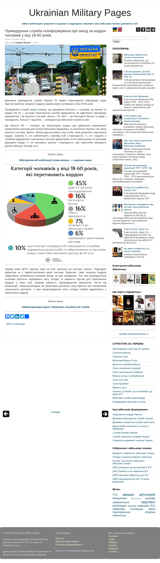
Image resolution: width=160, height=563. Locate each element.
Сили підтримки (121, 383)
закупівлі (88, 23)
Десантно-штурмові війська (126, 364)
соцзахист (62, 23)
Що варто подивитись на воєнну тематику (136, 249)
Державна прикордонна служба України (133, 418)
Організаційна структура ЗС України (131, 349)
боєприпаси (120, 498)
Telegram (113, 542)
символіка (119, 508)
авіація (128, 494)
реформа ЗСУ (146, 505)
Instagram (113, 548)
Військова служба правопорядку (129, 398)
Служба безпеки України (125, 432)
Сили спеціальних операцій (127, 368)
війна (25, 23)
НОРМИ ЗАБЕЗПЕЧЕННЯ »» (134, 334)
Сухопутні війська (121, 352)
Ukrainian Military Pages (80, 12)
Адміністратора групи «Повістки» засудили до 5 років (55, 307)
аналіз (33, 109)
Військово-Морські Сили (125, 360)
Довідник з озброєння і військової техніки (133, 453)
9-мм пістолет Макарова (136, 96)
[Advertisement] (55, 377)
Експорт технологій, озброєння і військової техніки (129, 462)
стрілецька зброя (142, 508)
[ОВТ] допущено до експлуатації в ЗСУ (132, 467)
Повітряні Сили (120, 356)
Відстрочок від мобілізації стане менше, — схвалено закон (55, 160)
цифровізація (119, 515)
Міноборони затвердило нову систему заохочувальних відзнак (138, 207)
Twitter (111, 539)
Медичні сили (119, 387)
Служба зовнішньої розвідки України (131, 436)
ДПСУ (9, 324)
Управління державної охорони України (133, 440)
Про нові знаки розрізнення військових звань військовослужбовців (138, 143)
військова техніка (110, 23)
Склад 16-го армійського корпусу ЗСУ (136, 188)
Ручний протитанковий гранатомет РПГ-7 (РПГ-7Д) (138, 166)
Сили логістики (120, 380)
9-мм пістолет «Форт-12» (136, 229)
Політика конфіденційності (69, 544)
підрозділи (75, 23)
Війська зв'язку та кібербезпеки (128, 376)
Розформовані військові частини (129, 402)
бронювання (136, 499)
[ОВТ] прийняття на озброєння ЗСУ (130, 471)
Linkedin (112, 545)
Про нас (60, 538)
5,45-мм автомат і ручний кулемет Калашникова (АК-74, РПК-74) (139, 74)
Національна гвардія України (127, 414)
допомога (126, 23)
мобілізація (36, 23)
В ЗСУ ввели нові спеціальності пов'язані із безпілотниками (137, 118)
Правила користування (67, 541)
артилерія (147, 494)
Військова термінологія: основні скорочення (136, 56)
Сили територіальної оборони (128, 372)
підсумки (132, 506)
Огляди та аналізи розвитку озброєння (132, 457)
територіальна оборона (134, 512)
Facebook (113, 536)
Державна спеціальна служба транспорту (134, 422)
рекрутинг (49, 23)
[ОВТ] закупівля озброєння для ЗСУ (131, 475)
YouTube (112, 551)
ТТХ (115, 494)
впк (97, 23)
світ (136, 23)
